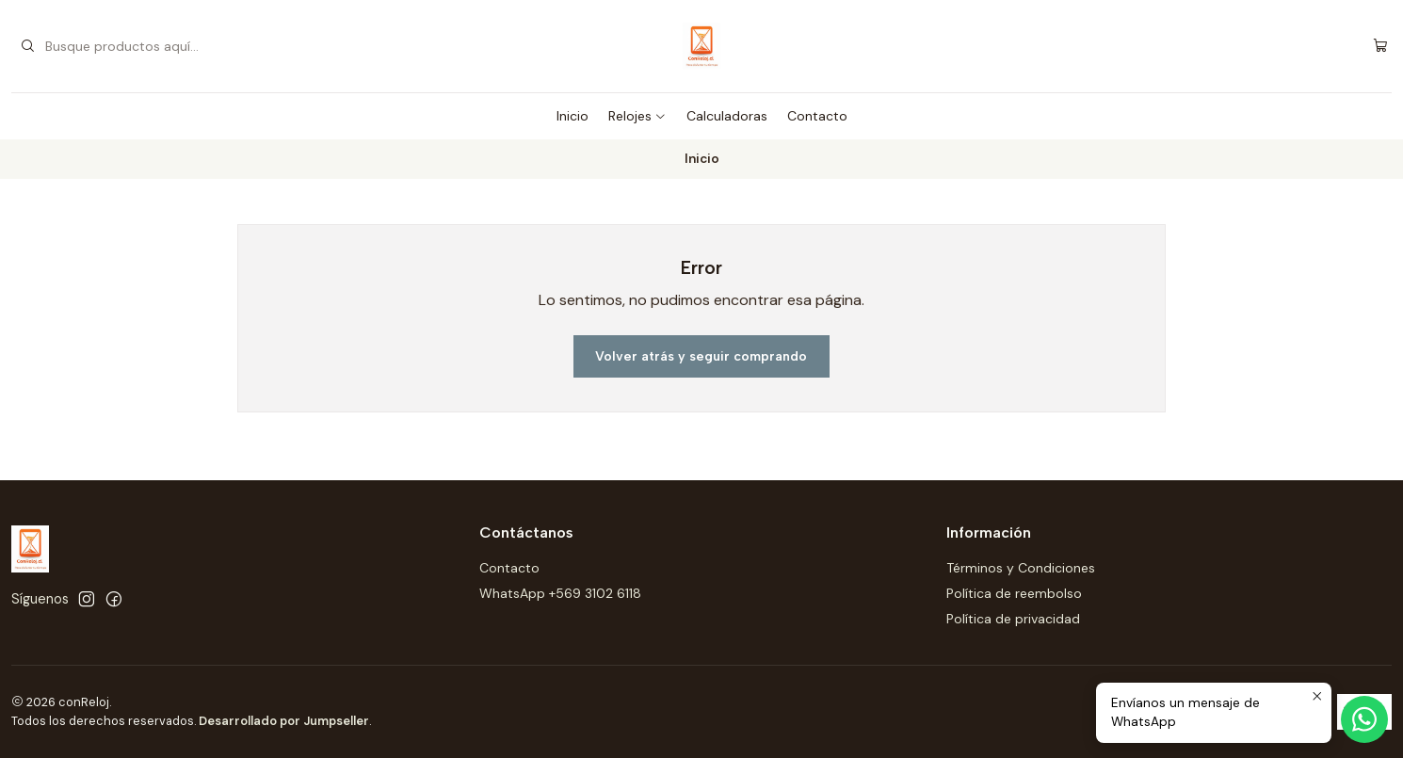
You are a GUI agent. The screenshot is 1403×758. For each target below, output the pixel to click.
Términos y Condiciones (1020, 567)
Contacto (817, 115)
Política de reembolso (1014, 593)
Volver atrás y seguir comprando (701, 356)
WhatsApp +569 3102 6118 (560, 593)
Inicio (572, 115)
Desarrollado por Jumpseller (284, 721)
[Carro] (1380, 46)
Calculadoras (726, 115)
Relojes (637, 115)
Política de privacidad (1013, 618)
